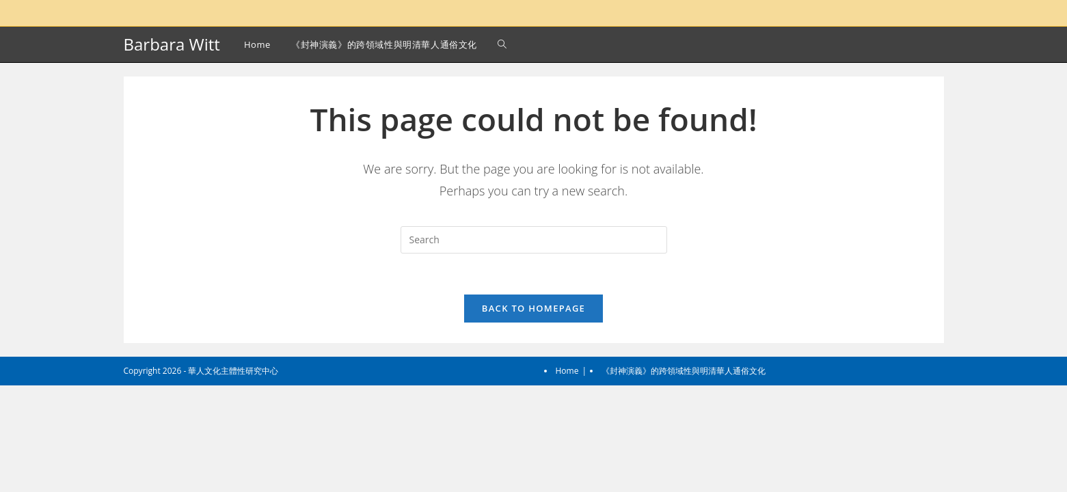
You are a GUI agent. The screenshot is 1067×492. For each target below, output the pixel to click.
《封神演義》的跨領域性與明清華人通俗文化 (684, 477)
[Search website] (502, 44)
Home (567, 477)
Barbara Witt (172, 44)
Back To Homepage (533, 308)
